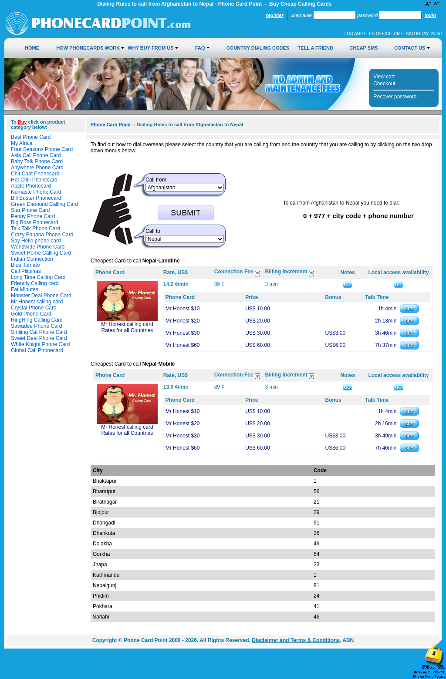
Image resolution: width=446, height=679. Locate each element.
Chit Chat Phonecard (35, 174)
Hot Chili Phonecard (34, 180)
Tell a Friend (315, 47)
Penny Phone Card (33, 216)
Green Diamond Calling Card (44, 204)
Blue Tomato (25, 265)
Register (274, 15)
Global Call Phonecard (37, 350)
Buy (22, 121)
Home (32, 47)
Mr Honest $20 (183, 321)
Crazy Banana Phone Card (42, 235)
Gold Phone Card (31, 314)
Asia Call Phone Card (36, 155)
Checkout (384, 84)
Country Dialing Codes (257, 47)
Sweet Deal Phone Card (39, 338)
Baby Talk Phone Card (37, 161)
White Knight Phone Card (40, 344)
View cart (384, 77)
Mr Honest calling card (37, 302)
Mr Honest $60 (183, 345)
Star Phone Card (30, 210)
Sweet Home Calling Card (41, 253)
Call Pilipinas (26, 271)
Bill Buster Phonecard (36, 198)
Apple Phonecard (31, 186)
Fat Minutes (24, 289)
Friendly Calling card (34, 283)
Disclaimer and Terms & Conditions (296, 640)
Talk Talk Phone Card (35, 228)
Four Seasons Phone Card (42, 149)
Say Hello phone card (36, 241)
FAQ (200, 47)
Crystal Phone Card (34, 308)
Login (430, 15)
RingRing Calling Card (37, 320)
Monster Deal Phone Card (41, 295)
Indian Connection (32, 259)
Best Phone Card (31, 137)
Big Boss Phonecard (34, 222)
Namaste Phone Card (36, 192)
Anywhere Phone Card (37, 168)
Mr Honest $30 (183, 333)
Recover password (394, 97)
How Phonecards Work (88, 47)
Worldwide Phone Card (37, 247)
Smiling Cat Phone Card (39, 332)
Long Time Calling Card (38, 277)
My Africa (21, 143)
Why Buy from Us (150, 47)
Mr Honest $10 (183, 309)
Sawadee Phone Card (36, 326)
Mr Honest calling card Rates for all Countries (127, 327)
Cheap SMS (363, 47)
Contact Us (409, 47)
